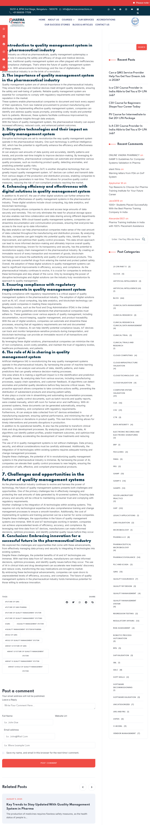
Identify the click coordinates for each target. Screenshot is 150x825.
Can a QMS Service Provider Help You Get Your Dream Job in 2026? (127, 76)
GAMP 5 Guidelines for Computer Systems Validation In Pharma (127, 161)
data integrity (121, 425)
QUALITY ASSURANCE (123, 579)
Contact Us (102, 24)
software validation (124, 697)
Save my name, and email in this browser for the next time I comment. (44, 744)
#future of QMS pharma (16, 607)
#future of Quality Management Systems (23, 618)
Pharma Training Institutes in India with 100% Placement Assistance (127, 224)
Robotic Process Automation (122, 636)
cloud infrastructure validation (125, 364)
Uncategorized (121, 704)
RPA (115, 648)
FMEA (115, 459)
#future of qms (12, 602)
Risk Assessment (121, 628)
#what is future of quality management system (25, 654)
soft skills (119, 677)
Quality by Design (122, 586)
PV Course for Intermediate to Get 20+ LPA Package (127, 116)
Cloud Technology (123, 376)
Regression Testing (123, 614)
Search (141, 47)
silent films (114, 169)
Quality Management (124, 593)
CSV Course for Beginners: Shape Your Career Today (125, 105)
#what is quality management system (22, 661)
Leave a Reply (9, 699)
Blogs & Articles (82, 24)
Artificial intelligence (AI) (127, 288)
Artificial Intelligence (125, 281)
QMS (115, 572)
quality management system (124, 602)
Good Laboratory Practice (123, 497)
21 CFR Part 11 (120, 267)
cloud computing (123, 355)
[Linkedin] (114, 8)
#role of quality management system (22, 640)
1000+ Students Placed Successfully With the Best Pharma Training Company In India (128, 208)
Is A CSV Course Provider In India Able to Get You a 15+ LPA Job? (128, 130)
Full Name (7, 716)
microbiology (121, 530)
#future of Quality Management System (23, 613)
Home (42, 19)
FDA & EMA (118, 452)
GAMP (116, 474)
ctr (115, 417)
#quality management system (30, 624)
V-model (117, 726)
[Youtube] (132, 8)
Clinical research (122, 315)
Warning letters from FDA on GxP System (126, 175)
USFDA (116, 719)
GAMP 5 (117, 481)
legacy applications (124, 515)
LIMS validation (121, 523)
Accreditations (105, 19)
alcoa (116, 274)
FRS (115, 466)
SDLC (115, 670)
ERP (115, 445)
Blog (116, 298)
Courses (68, 19)
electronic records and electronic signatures (126, 433)
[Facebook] (120, 8)
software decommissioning (122, 686)
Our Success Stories (57, 24)
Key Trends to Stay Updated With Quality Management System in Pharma (38, 798)
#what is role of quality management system (25, 669)
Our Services (86, 19)
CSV (115, 410)
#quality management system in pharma (23, 629)
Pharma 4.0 (119, 537)
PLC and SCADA (120, 565)
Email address (58, 716)
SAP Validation (121, 655)
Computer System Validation (122, 391)
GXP (115, 508)
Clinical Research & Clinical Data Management (127, 324)
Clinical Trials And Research (123, 344)
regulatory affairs (123, 621)
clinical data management (127, 305)
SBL (114, 663)
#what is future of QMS (16, 646)
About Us (53, 19)
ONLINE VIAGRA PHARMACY (124, 155)
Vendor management (124, 733)
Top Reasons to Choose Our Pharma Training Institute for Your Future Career (128, 191)
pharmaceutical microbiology (122, 546)
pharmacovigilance (124, 557)
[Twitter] (138, 8)
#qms (7, 624)
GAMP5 (116, 488)
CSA (115, 403)
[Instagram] (126, 8)
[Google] (138, 11)
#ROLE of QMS (11, 635)
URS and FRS (119, 712)
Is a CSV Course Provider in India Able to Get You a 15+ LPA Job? (128, 92)
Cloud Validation (122, 383)
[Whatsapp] (109, 8)
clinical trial (120, 335)
